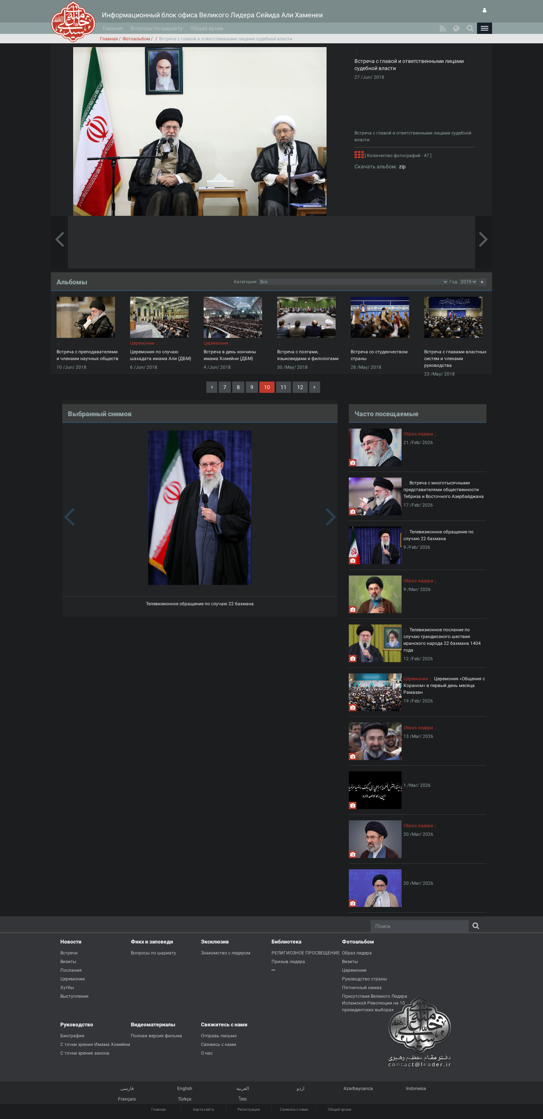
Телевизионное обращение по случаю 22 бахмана (200, 603)
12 (300, 387)
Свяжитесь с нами (224, 1024)
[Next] (314, 387)
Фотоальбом (136, 38)
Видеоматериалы (153, 1024)
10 (267, 387)
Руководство (76, 1024)
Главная (113, 28)
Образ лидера (418, 434)
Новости (70, 942)
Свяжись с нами (294, 1109)
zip (401, 166)
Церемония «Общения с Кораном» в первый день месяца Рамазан (444, 685)
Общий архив (206, 28)
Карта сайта (203, 1109)
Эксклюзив (215, 942)
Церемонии (142, 343)
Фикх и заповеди (152, 942)
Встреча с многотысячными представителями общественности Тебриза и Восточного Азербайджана (443, 489)
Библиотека (286, 942)
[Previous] (211, 387)
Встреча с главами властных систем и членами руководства (455, 358)
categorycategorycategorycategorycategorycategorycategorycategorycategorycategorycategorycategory (353, 282)
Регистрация (249, 1109)
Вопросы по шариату (156, 28)
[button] (484, 28)
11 (284, 387)
